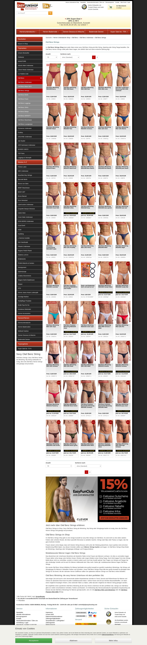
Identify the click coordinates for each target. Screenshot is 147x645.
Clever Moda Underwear (25, 69)
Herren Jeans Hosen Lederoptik (28, 292)
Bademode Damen (96, 32)
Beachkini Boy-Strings (25, 175)
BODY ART (21, 192)
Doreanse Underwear (25, 128)
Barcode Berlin (22, 179)
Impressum (49, 612)
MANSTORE (22, 61)
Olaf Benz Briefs (23, 95)
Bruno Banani (22, 196)
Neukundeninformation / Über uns (95, 2)
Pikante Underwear (24, 246)
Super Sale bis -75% (119, 32)
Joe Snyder (21, 141)
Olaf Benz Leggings (24, 103)
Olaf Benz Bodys (23, 111)
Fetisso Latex (22, 167)
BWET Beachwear (24, 188)
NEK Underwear (23, 171)
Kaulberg (21, 234)
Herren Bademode (51, 32)
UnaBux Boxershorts (24, 276)
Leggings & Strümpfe (24, 157)
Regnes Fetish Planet (25, 250)
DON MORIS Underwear (26, 221)
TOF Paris (21, 153)
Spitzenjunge (22, 271)
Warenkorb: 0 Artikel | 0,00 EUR (26, 624)
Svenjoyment (22, 267)
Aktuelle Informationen (23, 614)
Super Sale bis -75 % (24, 348)
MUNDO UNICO (23, 149)
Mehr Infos (113, 641)
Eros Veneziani (22, 200)
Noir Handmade (23, 242)
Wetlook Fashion (23, 331)
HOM (19, 229)
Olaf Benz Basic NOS (25, 86)
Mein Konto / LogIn (125, 2)
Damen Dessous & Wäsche (73, 32)
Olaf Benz (21, 78)
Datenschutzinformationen (54, 616)
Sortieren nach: (65, 54)
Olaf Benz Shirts (23, 107)
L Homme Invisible (24, 238)
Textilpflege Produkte (24, 301)
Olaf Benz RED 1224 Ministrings (105, 590)
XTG (19, 288)
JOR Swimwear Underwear (26, 145)
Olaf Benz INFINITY (24, 116)
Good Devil (21, 225)
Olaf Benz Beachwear (25, 120)
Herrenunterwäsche (28, 32)
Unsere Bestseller (23, 53)
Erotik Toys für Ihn (23, 305)
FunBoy (20, 132)
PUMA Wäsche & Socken (26, 263)
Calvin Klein (22, 213)
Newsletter (83, 2)
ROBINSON (22, 259)
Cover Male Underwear (25, 217)
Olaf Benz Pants (23, 99)
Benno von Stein (23, 183)
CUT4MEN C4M (23, 74)
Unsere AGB (50, 614)
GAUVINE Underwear (25, 137)
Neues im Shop (23, 44)
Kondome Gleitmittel (24, 309)
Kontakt (117, 2)
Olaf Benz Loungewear (25, 124)
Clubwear (21, 57)
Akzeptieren (33, 641)
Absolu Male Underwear (25, 65)
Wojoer (20, 284)
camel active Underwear (25, 204)
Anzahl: (48, 54)
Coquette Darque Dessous (26, 209)
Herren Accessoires (24, 313)
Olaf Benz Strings (23, 90)
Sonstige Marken (23, 297)
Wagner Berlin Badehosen (26, 280)
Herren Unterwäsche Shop (72, 2)
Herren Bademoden (24, 327)
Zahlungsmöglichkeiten (53, 618)
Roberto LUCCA (23, 255)
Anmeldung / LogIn (22, 622)
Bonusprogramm (110, 2)
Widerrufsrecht (50, 624)
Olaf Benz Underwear (25, 82)
